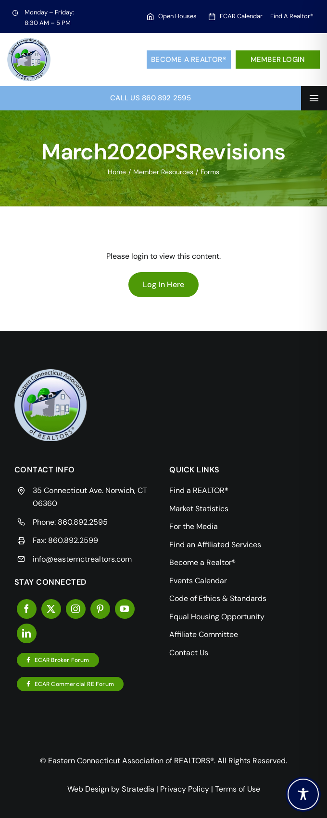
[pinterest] (100, 609)
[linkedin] (27, 633)
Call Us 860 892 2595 (150, 98)
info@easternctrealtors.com (82, 559)
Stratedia (138, 789)
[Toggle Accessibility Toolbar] (303, 794)
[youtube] (125, 609)
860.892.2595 (83, 522)
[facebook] (27, 609)
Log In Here (164, 284)
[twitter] (51, 609)
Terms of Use (237, 789)
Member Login (278, 59)
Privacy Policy (184, 789)
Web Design (88, 789)
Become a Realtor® (188, 59)
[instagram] (76, 609)
